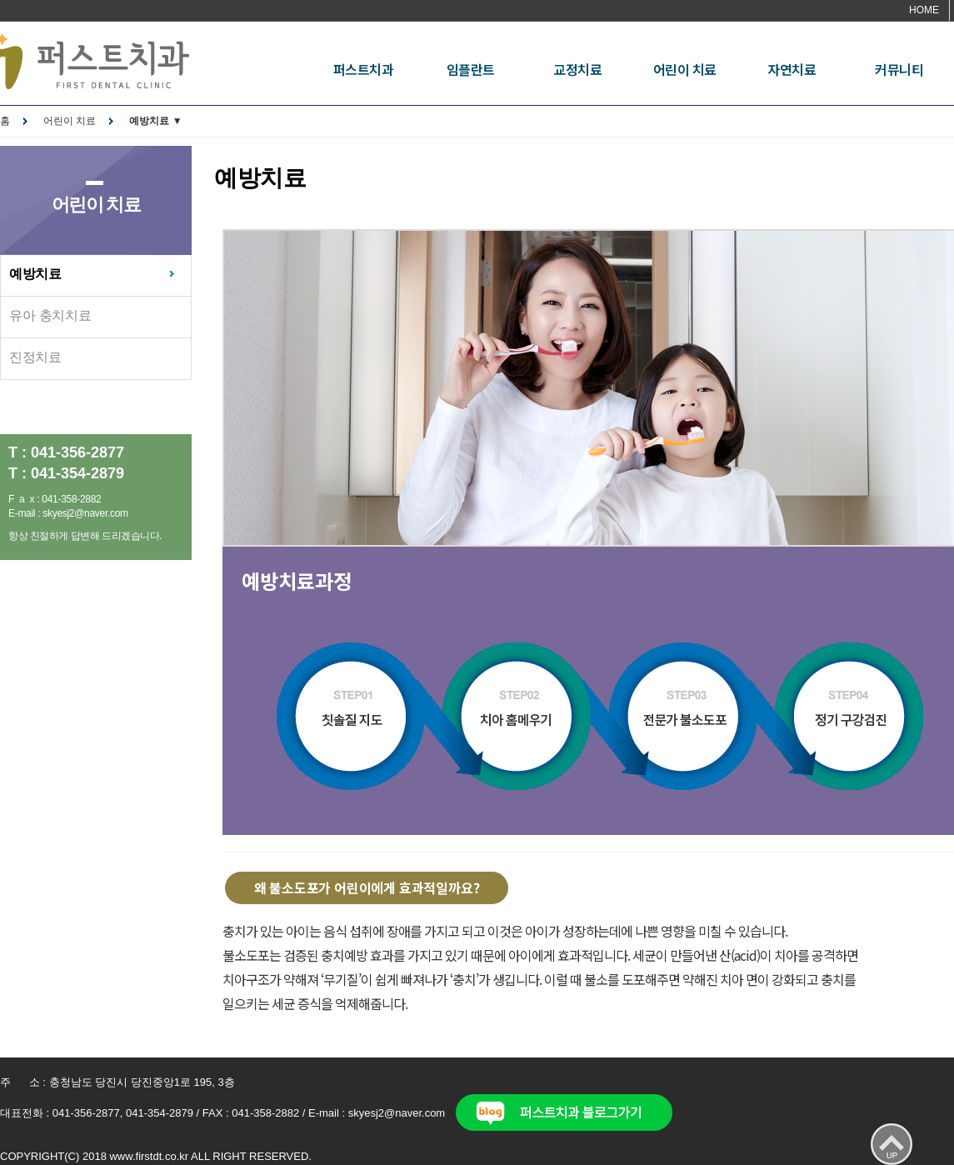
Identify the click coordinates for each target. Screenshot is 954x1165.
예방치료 (35, 274)
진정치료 (35, 357)
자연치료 (791, 69)
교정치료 (577, 69)
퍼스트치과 (363, 69)
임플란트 (471, 69)
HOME (924, 10)
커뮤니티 (899, 69)
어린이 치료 (685, 69)
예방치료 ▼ (155, 121)
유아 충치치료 (50, 315)
